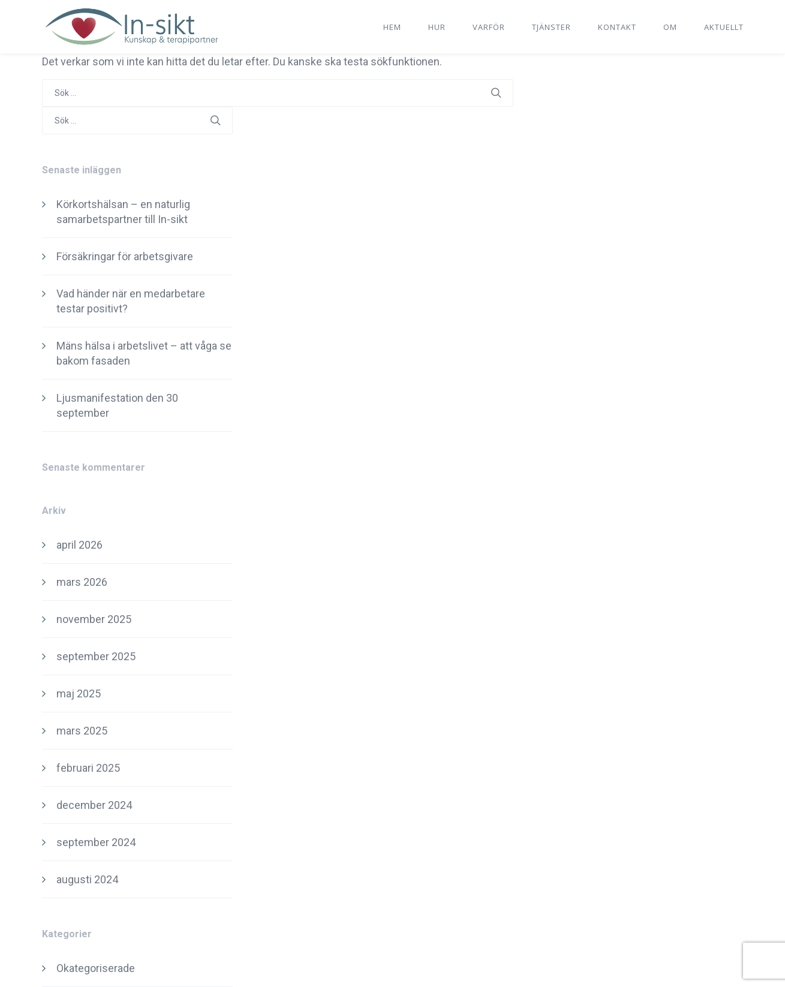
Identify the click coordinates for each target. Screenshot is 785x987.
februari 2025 (88, 768)
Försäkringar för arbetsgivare (124, 256)
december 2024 (94, 805)
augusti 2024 (87, 879)
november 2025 (93, 619)
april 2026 (79, 544)
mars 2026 (81, 582)
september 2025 (96, 656)
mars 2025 (81, 730)
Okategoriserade (95, 968)
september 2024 (96, 842)
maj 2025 (78, 693)
